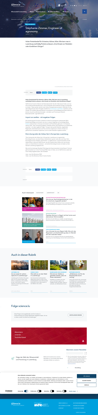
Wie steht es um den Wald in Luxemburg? (39, 274)
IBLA (32, 34)
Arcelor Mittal (17, 291)
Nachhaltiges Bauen (51, 213)
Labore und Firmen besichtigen (57, 384)
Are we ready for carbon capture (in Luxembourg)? (19, 274)
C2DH (47, 241)
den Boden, (60, 108)
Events (32, 389)
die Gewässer (53, 108)
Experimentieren (40, 11)
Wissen (32, 11)
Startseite (84, 19)
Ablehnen (86, 406)
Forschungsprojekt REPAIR (53, 229)
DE (83, 5)
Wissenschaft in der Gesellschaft (38, 387)
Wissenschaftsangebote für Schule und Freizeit (58, 382)
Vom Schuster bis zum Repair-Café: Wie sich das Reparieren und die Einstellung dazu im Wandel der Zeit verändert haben (61, 232)
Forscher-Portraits (34, 383)
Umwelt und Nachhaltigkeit (39, 19)
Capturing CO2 (15, 272)
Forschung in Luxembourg (36, 379)
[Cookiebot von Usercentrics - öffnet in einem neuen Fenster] (9, 412)
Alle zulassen (86, 397)
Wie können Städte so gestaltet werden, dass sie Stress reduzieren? (58, 275)
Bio (58, 192)
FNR (32, 291)
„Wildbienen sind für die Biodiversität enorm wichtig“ (77, 275)
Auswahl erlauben (86, 401)
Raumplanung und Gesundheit (58, 272)
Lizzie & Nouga (53, 379)
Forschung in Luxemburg (27, 19)
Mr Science (66, 11)
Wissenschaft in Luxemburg (19, 11)
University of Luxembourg (58, 209)
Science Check (34, 272)
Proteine (28, 124)
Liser (51, 291)
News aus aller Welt (16, 380)
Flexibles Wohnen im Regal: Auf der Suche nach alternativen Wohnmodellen (61, 216)
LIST (12, 291)
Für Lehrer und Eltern (54, 11)
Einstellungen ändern (75, 315)
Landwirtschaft (50, 192)
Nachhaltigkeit (39, 192)
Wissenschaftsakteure (35, 381)
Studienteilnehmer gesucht (37, 385)
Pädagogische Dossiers (55, 386)
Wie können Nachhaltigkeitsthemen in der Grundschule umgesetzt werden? (59, 200)
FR (85, 5)
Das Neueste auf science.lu (18, 377)
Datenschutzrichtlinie (72, 362)
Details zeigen (72, 412)
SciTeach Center (49, 209)
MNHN (70, 291)
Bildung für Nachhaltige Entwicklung (55, 197)
